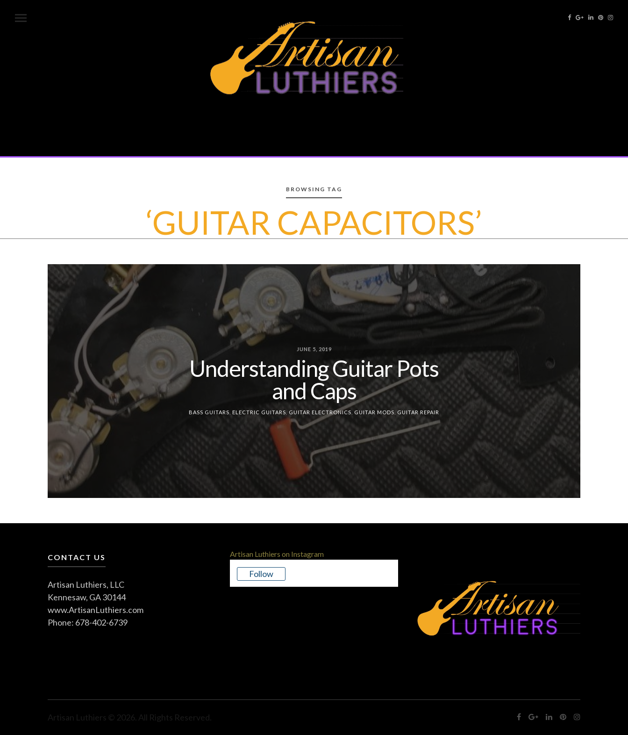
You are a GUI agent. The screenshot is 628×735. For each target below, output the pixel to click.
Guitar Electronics (320, 412)
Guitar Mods (374, 412)
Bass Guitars (209, 412)
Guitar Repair (418, 412)
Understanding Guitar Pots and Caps (314, 379)
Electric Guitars (259, 412)
